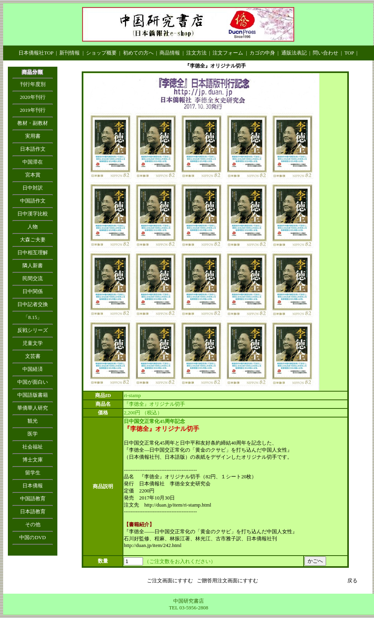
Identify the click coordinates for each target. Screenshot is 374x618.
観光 (33, 421)
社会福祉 (32, 447)
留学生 (32, 473)
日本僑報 (32, 486)
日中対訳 (32, 188)
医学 (33, 434)
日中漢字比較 (32, 214)
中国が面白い (32, 382)
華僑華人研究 (32, 408)
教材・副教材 (32, 123)
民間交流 (32, 278)
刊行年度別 (33, 84)
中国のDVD (32, 537)
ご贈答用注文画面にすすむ (227, 580)
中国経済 (32, 369)
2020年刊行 (33, 97)
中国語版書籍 (32, 395)
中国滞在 (32, 162)
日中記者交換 (32, 304)
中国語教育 (33, 498)
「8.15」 (32, 317)
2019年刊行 (33, 110)
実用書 (32, 136)
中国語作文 (33, 201)
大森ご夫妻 (33, 239)
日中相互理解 (32, 252)
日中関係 (32, 291)
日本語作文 (33, 149)
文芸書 (32, 356)
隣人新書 (32, 265)
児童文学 (32, 343)
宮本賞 (32, 175)
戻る (352, 580)
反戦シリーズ (32, 330)
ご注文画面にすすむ (170, 580)
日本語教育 (33, 511)
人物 (33, 227)
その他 (32, 524)
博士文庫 (32, 460)
